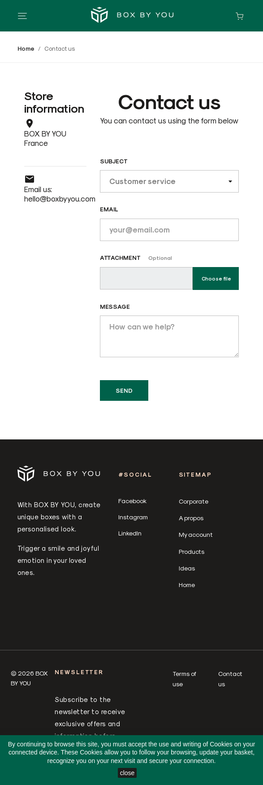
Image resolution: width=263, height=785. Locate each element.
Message (115, 306)
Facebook (132, 500)
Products (191, 551)
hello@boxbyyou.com (59, 198)
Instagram (133, 517)
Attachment (136, 257)
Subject (114, 161)
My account (196, 534)
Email (109, 209)
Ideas (187, 568)
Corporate (193, 501)
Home (187, 584)
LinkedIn (130, 533)
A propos (191, 518)
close (127, 772)
